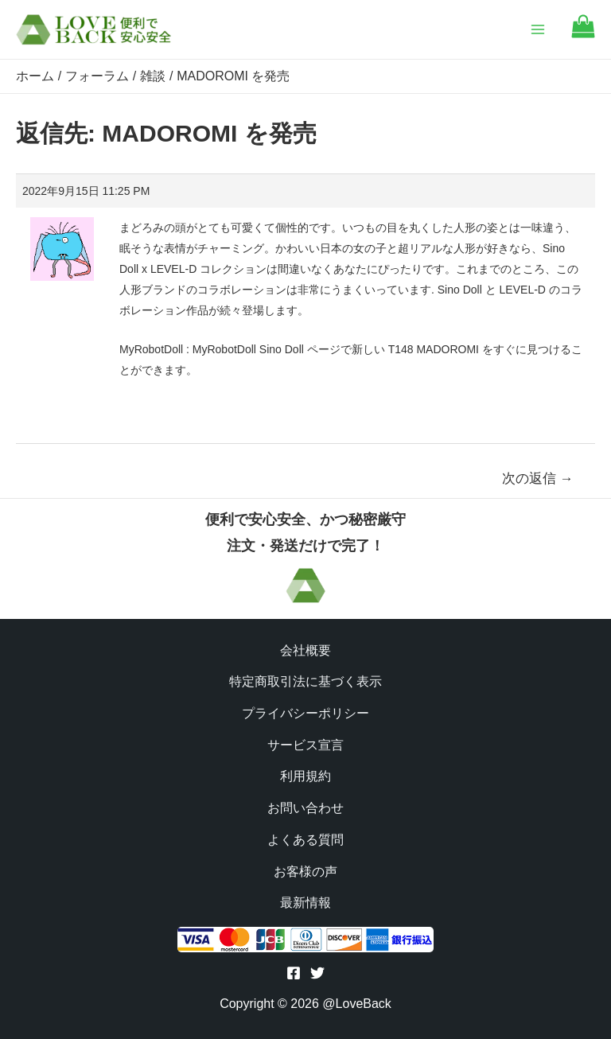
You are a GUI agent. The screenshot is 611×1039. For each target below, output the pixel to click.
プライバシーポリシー (305, 713)
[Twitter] (317, 973)
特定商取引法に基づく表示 (305, 681)
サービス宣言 (305, 745)
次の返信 (538, 478)
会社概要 (305, 650)
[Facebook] (293, 973)
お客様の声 (305, 871)
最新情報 (305, 902)
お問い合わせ (305, 808)
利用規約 (305, 776)
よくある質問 (305, 839)
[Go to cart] (583, 34)
